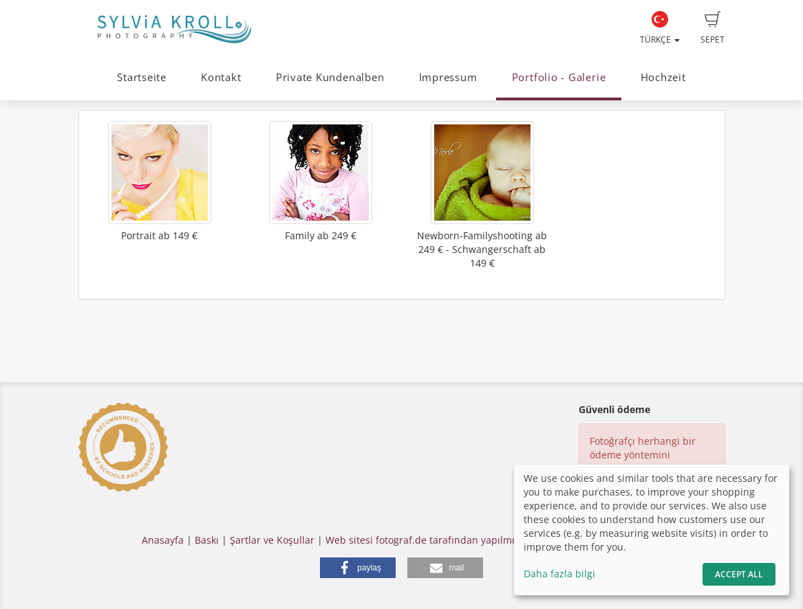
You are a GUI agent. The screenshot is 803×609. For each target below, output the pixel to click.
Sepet (712, 28)
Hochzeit (663, 77)
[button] (358, 567)
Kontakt (221, 77)
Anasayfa (163, 539)
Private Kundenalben (330, 77)
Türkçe (660, 28)
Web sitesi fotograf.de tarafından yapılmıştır (427, 539)
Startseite (142, 77)
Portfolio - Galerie (559, 77)
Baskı (207, 539)
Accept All (739, 574)
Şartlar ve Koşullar (272, 539)
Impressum (448, 77)
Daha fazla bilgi (559, 573)
